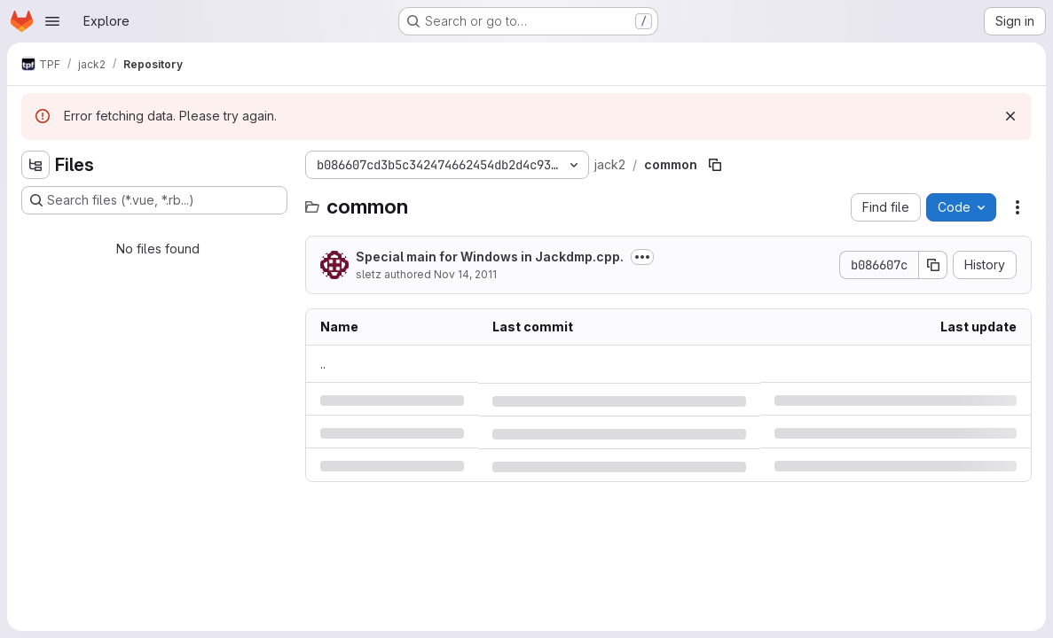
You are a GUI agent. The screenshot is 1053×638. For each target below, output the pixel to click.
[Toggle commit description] (642, 257)
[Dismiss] (1010, 116)
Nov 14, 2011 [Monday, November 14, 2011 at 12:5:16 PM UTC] (465, 274)
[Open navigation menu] (52, 21)
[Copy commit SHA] (933, 265)
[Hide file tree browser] (35, 165)
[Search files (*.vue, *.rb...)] (154, 200)
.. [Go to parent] (323, 363)
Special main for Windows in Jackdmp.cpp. (490, 256)
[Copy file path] (715, 165)
